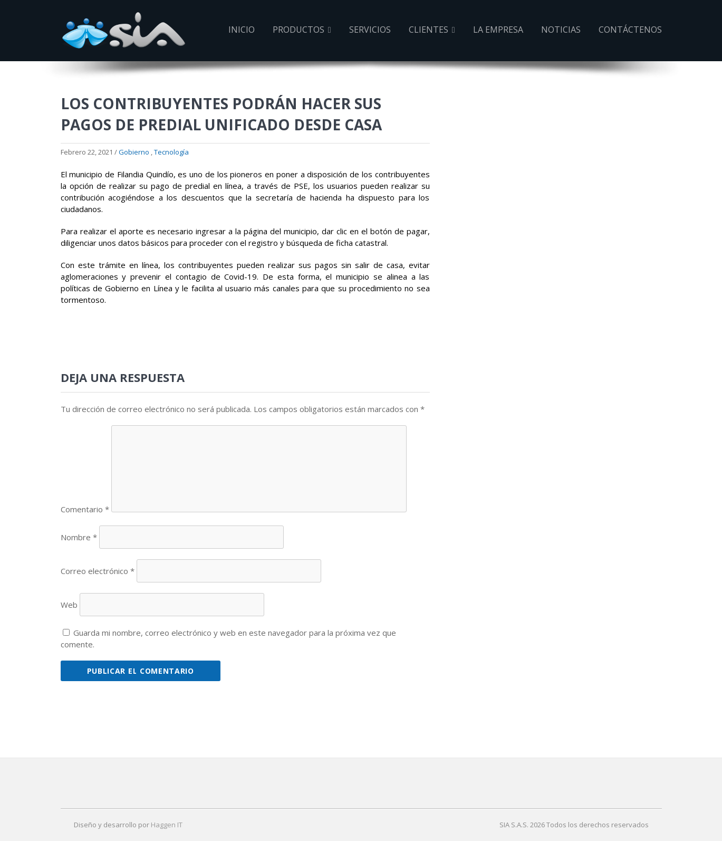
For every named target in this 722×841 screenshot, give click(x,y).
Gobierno (134, 152)
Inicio (241, 29)
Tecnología (171, 152)
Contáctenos (630, 29)
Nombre (79, 537)
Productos (302, 29)
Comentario (85, 509)
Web (69, 604)
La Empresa (498, 29)
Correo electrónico (97, 571)
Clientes (432, 29)
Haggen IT (166, 824)
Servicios (370, 29)
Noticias (561, 29)
